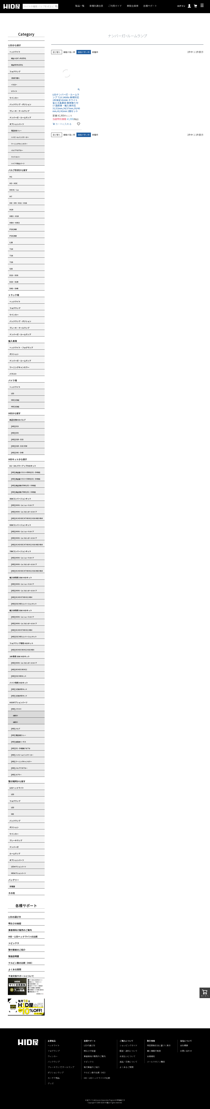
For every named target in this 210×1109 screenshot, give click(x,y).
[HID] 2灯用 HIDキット (19, 696)
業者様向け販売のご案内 (20, 930)
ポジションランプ (55, 1072)
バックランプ (15, 820)
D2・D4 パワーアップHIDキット (23, 465)
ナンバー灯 (14, 847)
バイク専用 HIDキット (19, 682)
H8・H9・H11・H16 (18, 203)
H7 (11, 196)
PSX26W (13, 235)
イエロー (14, 84)
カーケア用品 (54, 1077)
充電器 (12, 886)
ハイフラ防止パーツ (17, 163)
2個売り (15, 722)
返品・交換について (128, 1061)
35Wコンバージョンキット (20, 498)
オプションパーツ (17, 124)
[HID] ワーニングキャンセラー (21, 761)
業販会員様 (132, 5)
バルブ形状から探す (18, 170)
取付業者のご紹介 (16, 949)
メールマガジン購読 (156, 1061)
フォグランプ (15, 71)
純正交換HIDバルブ (18, 419)
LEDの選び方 (14, 916)
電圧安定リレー (16, 130)
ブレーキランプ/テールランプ (61, 1067)
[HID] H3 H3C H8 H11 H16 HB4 (22, 650)
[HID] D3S (15, 433)
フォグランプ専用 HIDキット (21, 643)
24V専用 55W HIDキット (20, 656)
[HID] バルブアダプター (19, 768)
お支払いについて (127, 1056)
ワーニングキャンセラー (19, 144)
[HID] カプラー (16, 775)
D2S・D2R (14, 281)
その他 (11, 893)
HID (12, 814)
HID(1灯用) (15, 400)
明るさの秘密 (14, 923)
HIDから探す (14, 413)
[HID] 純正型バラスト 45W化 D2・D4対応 (25, 472)
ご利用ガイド (115, 5)
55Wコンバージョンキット (20, 525)
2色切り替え (15, 78)
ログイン (181, 5)
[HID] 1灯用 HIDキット (19, 689)
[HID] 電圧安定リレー (18, 735)
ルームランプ (15, 853)
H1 (11, 176)
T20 (11, 262)
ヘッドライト (15, 51)
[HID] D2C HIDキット (18, 676)
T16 (11, 255)
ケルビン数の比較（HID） (20, 962)
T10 (11, 249)
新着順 (95, 52)
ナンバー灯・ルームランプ (20, 117)
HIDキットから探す (17, 459)
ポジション (14, 354)
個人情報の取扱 (154, 1050)
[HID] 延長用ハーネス (18, 742)
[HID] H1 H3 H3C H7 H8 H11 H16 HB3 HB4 (27, 518)
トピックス (13, 943)
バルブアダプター (17, 150)
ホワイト (14, 91)
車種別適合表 (96, 5)
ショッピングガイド (128, 1045)
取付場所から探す (16, 781)
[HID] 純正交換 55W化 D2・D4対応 (23, 485)
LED (12, 393)
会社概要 (184, 1045)
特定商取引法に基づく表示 (159, 1045)
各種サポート (150, 5)
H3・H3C (14, 183)
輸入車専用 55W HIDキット (21, 610)
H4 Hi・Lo (14, 189)
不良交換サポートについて (21, 976)
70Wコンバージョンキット (20, 551)
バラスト (13, 373)
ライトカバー (15, 157)
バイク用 (12, 380)
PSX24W (13, 229)
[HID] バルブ (15, 729)
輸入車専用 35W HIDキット (21, 577)
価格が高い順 (69, 52)
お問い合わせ (186, 1050)
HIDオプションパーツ (18, 702)
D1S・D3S (14, 275)
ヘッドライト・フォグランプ (21, 347)
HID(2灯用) (15, 406)
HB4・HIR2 (15, 222)
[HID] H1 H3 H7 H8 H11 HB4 (21, 597)
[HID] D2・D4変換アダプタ (20, 748)
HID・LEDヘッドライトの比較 (23, 936)
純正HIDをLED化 (17, 65)
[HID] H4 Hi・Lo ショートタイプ (22, 505)
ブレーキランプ (16, 840)
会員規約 (151, 1056)
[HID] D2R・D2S (17, 439)
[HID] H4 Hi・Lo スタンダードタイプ (24, 512)
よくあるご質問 (126, 1067)
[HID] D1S (15, 426)
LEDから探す (14, 45)
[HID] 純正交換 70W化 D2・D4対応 (23, 492)
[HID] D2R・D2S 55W (19, 446)
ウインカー (14, 97)
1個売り (15, 716)
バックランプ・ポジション (20, 104)
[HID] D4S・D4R (17, 452)
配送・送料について (128, 1050)
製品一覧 (79, 5)
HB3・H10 (14, 216)
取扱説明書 (13, 956)
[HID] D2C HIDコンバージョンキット (24, 604)
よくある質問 (14, 969)
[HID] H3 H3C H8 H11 (19, 669)
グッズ (51, 1083)
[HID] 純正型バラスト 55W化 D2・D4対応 (25, 479)
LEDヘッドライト (17, 787)
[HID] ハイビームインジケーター (22, 755)
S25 (11, 268)
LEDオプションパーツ (18, 867)
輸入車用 (12, 341)
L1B (11, 242)
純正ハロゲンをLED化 (18, 58)
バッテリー (13, 879)
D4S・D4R (14, 288)
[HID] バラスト (16, 709)
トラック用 (13, 295)
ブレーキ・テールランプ (19, 111)
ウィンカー (53, 1056)
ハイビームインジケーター (20, 137)
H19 (11, 209)
